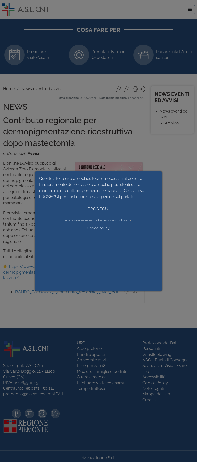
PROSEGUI (99, 208)
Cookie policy (98, 228)
